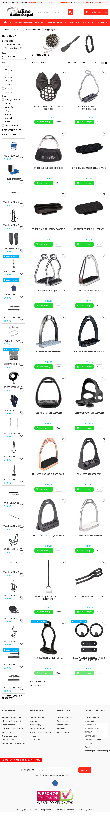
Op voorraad (12, 44)
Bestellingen (62, 721)
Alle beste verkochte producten (12, 697)
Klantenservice (8, 724)
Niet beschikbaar (13, 48)
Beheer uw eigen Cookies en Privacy (21, 759)
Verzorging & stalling (82, 22)
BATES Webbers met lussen (89, 596)
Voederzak (9, 294)
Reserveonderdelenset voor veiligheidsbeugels (89, 658)
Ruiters (49, 22)
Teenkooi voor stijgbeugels (89, 412)
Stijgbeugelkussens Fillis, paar (89, 168)
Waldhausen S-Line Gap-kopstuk (13, 202)
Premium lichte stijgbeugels (48, 535)
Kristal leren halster (13, 549)
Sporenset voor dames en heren (13, 341)
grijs (8, 114)
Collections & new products (26, 22)
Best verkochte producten (11, 132)
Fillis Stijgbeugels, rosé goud (48, 474)
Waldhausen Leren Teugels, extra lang (13, 664)
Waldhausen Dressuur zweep (13, 433)
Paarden (61, 22)
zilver (8, 118)
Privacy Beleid (8, 739)
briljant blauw (12, 125)
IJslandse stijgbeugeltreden (89, 229)
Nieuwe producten (38, 728)
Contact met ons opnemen (13, 743)
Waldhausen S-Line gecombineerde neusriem (13, 456)
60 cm (8, 88)
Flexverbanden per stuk (13, 179)
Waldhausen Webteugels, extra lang (13, 318)
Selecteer (89, 63)
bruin (8, 103)
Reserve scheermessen (13, 364)
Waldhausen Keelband (13, 526)
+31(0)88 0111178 (35, 2)
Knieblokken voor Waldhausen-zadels (13, 248)
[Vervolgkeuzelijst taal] (65, 2)
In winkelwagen (44, 122)
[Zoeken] (55, 12)
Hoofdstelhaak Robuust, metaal (13, 387)
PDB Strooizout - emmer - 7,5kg (13, 156)
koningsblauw (12, 99)
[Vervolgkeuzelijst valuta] (52, 2)
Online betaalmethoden (12, 728)
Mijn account (35, 739)
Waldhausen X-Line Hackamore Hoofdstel (13, 641)
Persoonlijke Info (64, 717)
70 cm (8, 92)
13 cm (8, 81)
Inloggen (85, 2)
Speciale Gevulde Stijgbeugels (48, 290)
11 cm (8, 70)
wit (7, 110)
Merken (102, 22)
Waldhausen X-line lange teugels (13, 618)
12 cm (8, 73)
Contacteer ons (8, 2)
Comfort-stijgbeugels (89, 474)
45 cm (8, 84)
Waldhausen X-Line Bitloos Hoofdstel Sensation (13, 225)
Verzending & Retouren (12, 717)
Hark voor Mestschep (13, 271)
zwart (9, 107)
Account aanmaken (100, 2)
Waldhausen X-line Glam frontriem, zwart (13, 572)
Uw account (65, 710)
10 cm (8, 66)
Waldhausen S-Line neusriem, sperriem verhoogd (13, 480)
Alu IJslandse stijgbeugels (48, 657)
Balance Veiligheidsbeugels (89, 351)
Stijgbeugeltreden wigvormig (48, 229)
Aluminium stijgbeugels (48, 351)
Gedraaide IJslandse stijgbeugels (89, 107)
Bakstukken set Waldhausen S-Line (13, 503)
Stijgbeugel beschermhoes (48, 168)
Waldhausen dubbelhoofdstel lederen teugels (13, 688)
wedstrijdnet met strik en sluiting (48, 107)
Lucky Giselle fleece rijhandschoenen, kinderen (13, 410)
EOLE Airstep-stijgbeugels (48, 412)
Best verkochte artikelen (40, 732)
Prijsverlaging (35, 724)
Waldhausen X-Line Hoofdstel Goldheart (13, 595)
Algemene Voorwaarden (12, 721)
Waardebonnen (64, 732)
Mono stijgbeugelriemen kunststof (48, 597)
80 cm (8, 77)
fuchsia (9, 121)
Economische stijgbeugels (89, 535)
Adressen (61, 728)
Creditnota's (62, 724)
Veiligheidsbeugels (89, 290)
